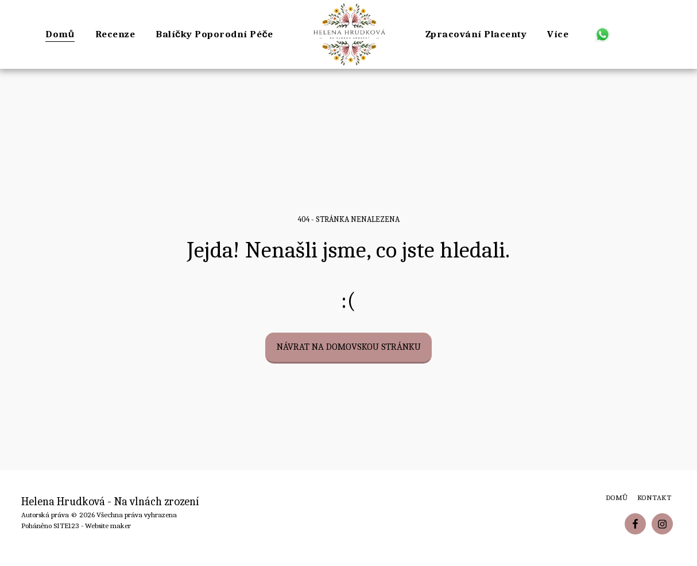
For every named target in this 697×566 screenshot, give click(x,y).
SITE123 (66, 525)
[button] (603, 34)
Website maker (108, 525)
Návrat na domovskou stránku (349, 346)
